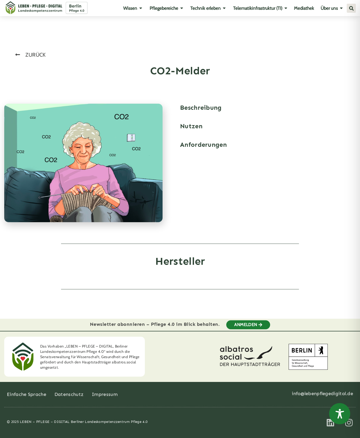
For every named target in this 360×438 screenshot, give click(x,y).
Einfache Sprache (26, 394)
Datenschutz (69, 394)
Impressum (105, 394)
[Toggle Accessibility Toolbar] (340, 414)
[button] (351, 8)
